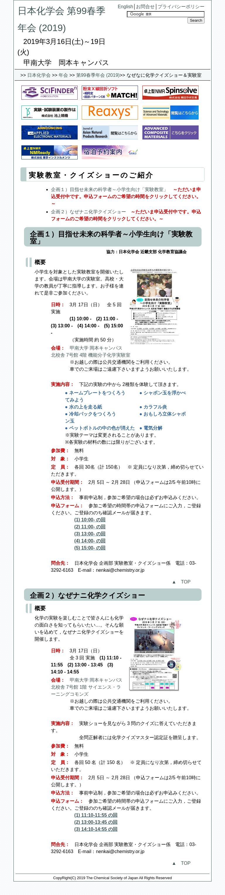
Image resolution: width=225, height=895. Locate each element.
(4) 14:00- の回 (90, 540)
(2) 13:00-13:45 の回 (96, 822)
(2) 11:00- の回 (90, 526)
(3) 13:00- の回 (90, 533)
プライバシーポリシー (181, 6)
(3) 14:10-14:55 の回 (96, 829)
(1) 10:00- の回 (90, 519)
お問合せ (145, 6)
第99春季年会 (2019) (98, 75)
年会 (63, 75)
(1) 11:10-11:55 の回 (96, 815)
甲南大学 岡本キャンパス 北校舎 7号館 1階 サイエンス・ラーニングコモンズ (86, 687)
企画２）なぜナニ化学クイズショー (88, 211)
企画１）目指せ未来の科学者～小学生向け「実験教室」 (109, 189)
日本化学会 (39, 75)
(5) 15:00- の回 (90, 547)
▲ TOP (181, 581)
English (125, 6)
